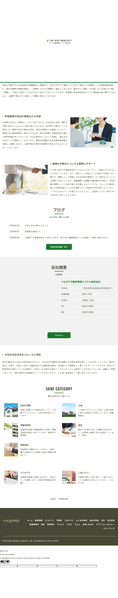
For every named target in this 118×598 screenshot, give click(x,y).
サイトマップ (109, 528)
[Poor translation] (6, 561)
